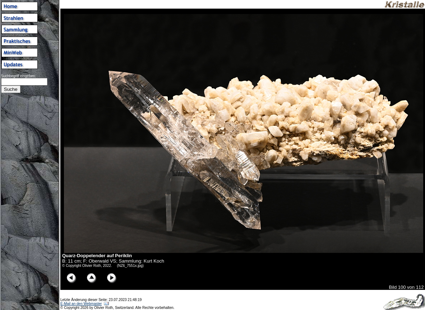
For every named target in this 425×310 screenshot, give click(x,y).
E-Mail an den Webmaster (81, 304)
